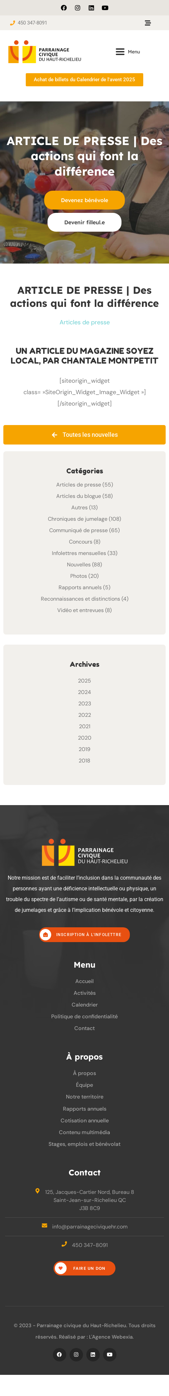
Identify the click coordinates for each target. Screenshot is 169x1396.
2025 (84, 680)
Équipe (84, 1084)
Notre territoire (84, 1096)
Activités (85, 992)
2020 (84, 737)
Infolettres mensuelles (79, 553)
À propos (84, 1073)
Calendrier (85, 1004)
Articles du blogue (78, 496)
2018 (84, 760)
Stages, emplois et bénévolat (84, 1144)
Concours (80, 541)
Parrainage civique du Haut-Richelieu (81, 1325)
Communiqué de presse (78, 530)
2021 (84, 726)
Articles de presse (85, 322)
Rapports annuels (80, 587)
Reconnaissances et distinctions (80, 598)
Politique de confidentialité (84, 1016)
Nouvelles (79, 564)
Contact (84, 1028)
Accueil (84, 981)
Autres (79, 507)
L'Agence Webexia (111, 1337)
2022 (84, 714)
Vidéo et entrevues (80, 610)
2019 (84, 749)
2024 (84, 692)
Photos (78, 575)
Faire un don (80, 1268)
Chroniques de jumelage (77, 518)
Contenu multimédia (84, 1132)
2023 (84, 703)
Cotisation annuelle (85, 1120)
